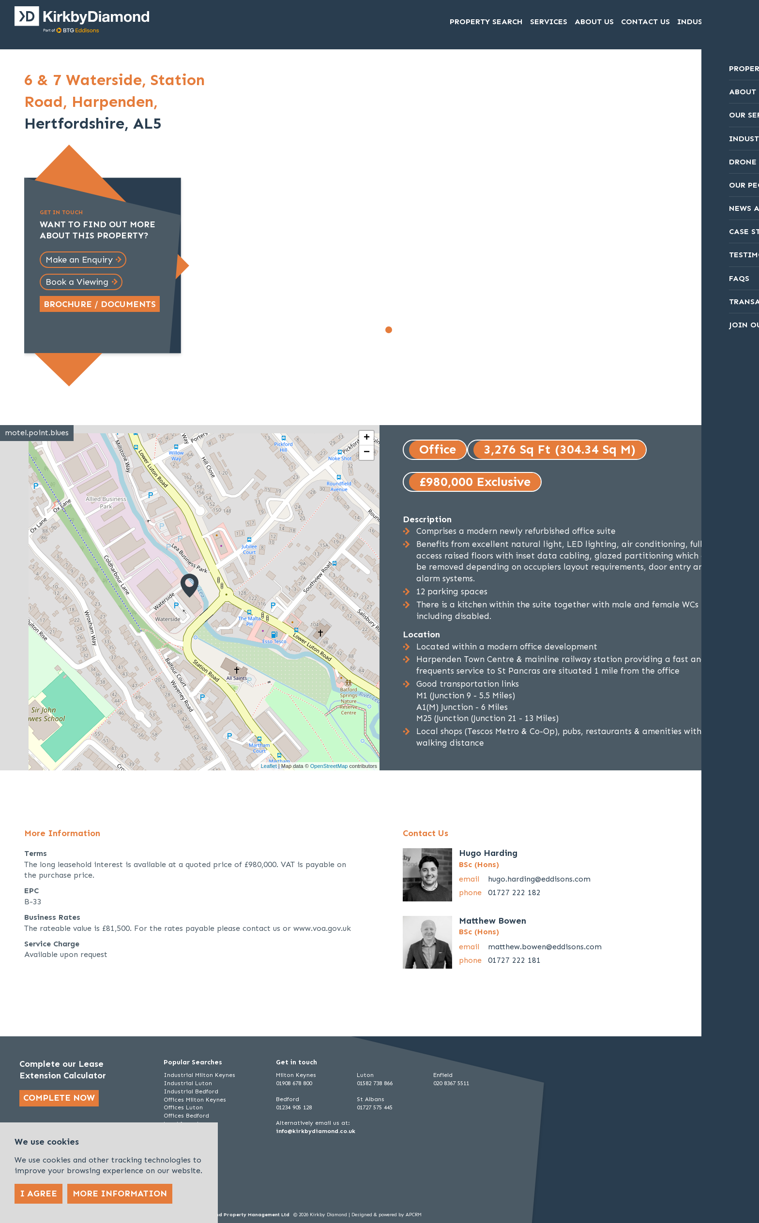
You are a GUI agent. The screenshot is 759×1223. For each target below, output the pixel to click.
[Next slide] (593, 207)
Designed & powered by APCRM (386, 1215)
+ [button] (367, 438)
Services (548, 22)
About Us (594, 22)
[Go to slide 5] (431, 329)
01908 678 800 (294, 1083)
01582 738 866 (375, 1083)
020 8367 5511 (451, 1083)
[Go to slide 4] (420, 329)
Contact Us (645, 22)
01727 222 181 (514, 960)
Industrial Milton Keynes (199, 1075)
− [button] (367, 452)
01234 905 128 (294, 1107)
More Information (120, 1193)
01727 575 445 (375, 1107)
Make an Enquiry (79, 259)
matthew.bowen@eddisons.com (545, 946)
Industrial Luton (188, 1083)
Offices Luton (183, 1107)
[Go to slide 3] (410, 329)
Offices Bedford (186, 1115)
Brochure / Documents (100, 304)
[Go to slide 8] (463, 329)
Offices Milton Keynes (195, 1099)
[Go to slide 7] (452, 329)
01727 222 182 (514, 892)
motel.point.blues (37, 432)
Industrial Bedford (191, 1091)
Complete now (59, 1097)
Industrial (701, 22)
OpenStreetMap (329, 766)
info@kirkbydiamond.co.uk (315, 1131)
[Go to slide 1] (388, 329)
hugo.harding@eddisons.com (539, 879)
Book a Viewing (77, 282)
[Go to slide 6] (442, 329)
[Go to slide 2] (399, 329)
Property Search (486, 22)
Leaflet (269, 766)
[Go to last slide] (259, 207)
